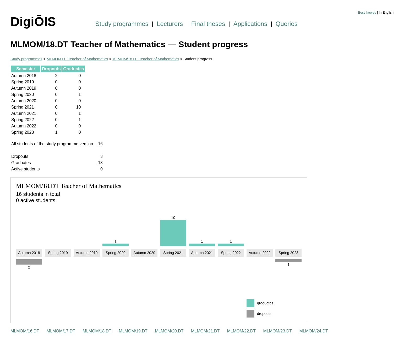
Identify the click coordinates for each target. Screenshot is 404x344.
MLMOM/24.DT (313, 331)
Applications (250, 23)
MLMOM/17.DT (61, 331)
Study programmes (122, 23)
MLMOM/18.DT (97, 331)
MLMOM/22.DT (241, 331)
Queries (287, 23)
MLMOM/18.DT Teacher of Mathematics (145, 59)
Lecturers (170, 23)
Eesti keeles (367, 12)
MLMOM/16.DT (24, 331)
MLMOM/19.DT (133, 331)
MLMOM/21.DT (205, 331)
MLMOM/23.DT (277, 331)
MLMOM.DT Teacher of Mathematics (77, 59)
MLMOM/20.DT (169, 331)
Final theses (208, 23)
